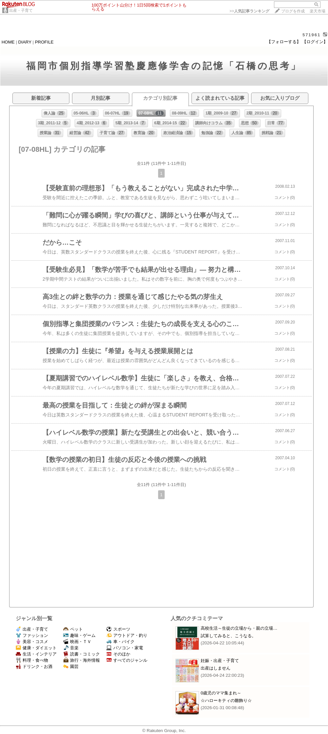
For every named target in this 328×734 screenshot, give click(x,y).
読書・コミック (81, 654)
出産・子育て (21, 10)
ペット (73, 629)
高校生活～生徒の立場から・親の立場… (239, 628)
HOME (8, 42)
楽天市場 (317, 11)
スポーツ (118, 629)
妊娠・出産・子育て (220, 660)
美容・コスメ (32, 641)
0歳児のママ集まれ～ (221, 692)
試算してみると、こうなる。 (228, 635)
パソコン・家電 (124, 647)
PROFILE (44, 42)
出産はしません (215, 668)
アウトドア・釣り (126, 635)
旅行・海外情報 (81, 660)
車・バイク (120, 641)
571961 (311, 34)
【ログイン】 (315, 41)
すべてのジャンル (126, 660)
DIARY (24, 42)
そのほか (118, 654)
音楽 (71, 647)
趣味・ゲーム (79, 635)
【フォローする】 (284, 41)
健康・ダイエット (36, 647)
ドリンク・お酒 (34, 666)
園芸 (71, 666)
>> (249, 11)
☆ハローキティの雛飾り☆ (226, 700)
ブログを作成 (293, 11)
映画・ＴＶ (77, 641)
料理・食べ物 (32, 660)
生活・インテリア (36, 654)
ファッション (32, 635)
